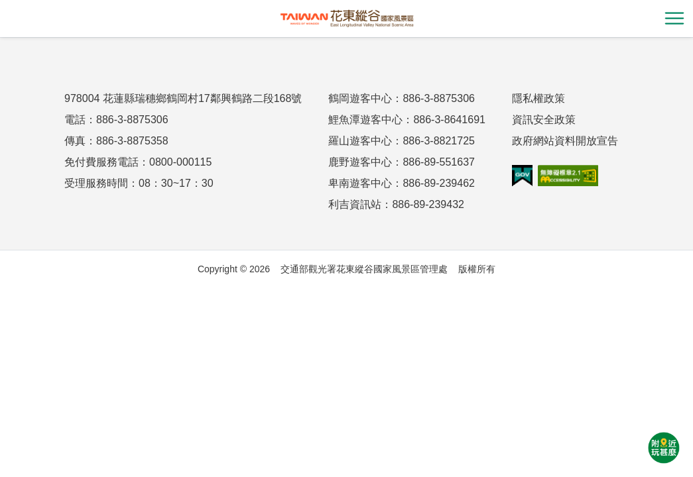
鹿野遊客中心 (360, 162)
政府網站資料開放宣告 (565, 140)
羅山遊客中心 (360, 140)
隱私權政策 (538, 98)
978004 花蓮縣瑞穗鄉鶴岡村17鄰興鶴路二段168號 (183, 98)
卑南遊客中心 (360, 183)
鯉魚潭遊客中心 (365, 119)
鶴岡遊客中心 (360, 98)
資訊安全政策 (544, 119)
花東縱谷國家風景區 (347, 18)
